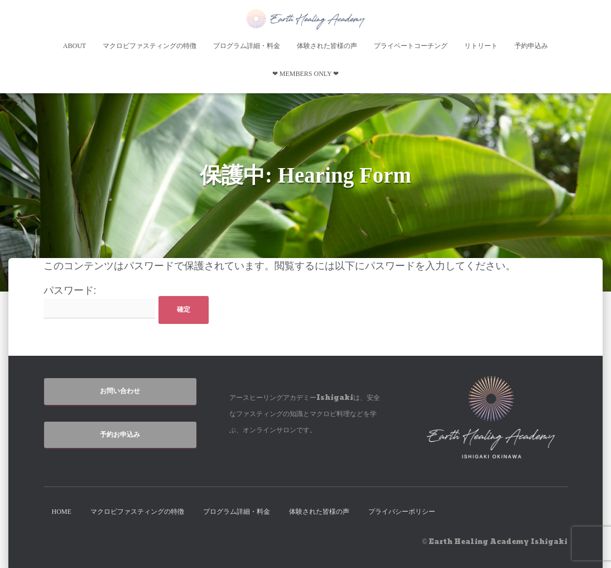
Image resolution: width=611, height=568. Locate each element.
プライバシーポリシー (401, 512)
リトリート (481, 46)
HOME (61, 512)
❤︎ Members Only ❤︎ (305, 74)
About (74, 46)
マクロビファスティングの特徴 (149, 46)
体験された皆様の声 (327, 46)
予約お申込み (120, 434)
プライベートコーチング (411, 46)
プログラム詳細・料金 (246, 46)
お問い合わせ (120, 391)
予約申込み (531, 46)
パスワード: (99, 302)
